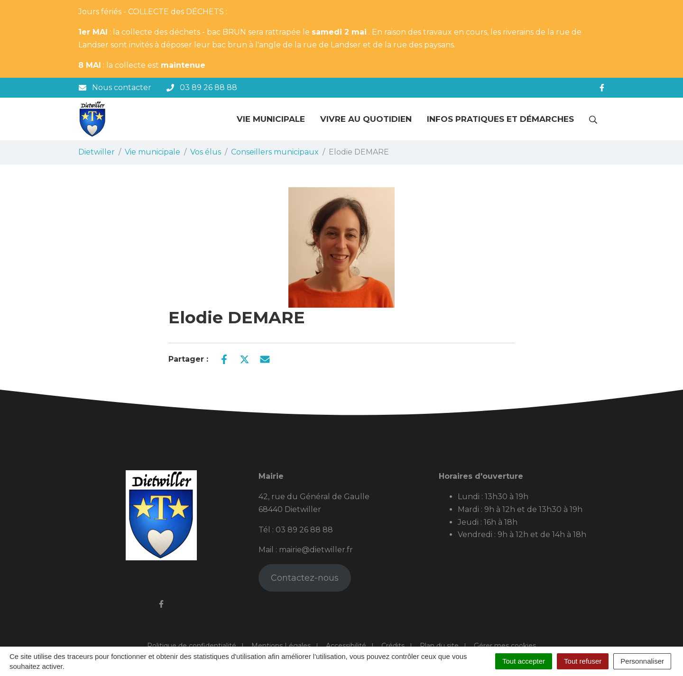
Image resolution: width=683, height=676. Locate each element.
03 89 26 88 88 (304, 529)
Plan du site (439, 645)
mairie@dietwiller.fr (316, 549)
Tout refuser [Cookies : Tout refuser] (582, 661)
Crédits (393, 645)
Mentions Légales (281, 645)
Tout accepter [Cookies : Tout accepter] (523, 661)
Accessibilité (346, 645)
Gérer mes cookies (505, 645)
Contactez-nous (305, 578)
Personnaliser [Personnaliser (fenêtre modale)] (642, 661)
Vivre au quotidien (366, 119)
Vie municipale (271, 119)
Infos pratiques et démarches (500, 119)
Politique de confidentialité (191, 645)
